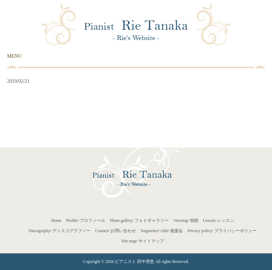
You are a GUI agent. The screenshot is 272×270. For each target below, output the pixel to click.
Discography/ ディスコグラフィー (60, 230)
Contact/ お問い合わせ (115, 230)
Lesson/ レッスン (218, 220)
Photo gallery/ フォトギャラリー (139, 220)
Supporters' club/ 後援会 (162, 230)
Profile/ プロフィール (86, 220)
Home (56, 220)
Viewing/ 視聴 (185, 220)
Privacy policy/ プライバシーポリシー (221, 230)
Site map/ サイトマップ (142, 241)
